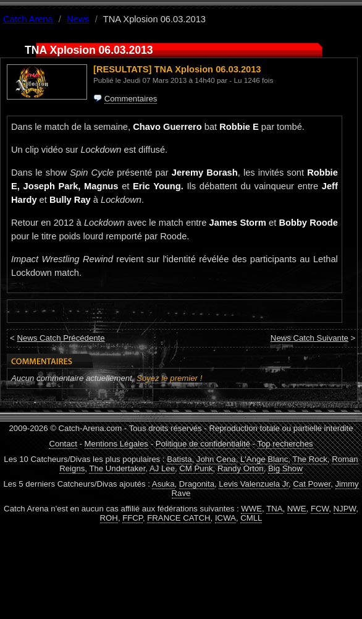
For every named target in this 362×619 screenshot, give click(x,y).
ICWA (225, 518)
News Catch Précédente (60, 338)
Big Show (285, 468)
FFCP (132, 518)
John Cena (216, 459)
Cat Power (311, 484)
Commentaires (131, 98)
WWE (251, 508)
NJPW (345, 508)
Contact (63, 443)
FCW (320, 508)
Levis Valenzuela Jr (253, 484)
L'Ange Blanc (264, 459)
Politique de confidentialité (203, 443)
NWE (296, 508)
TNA (274, 508)
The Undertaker (117, 468)
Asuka (163, 484)
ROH (109, 518)
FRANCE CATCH (178, 518)
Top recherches (285, 443)
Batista (179, 459)
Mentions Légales (116, 443)
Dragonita (196, 484)
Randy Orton (240, 468)
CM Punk (196, 468)
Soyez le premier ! (169, 378)
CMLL (251, 518)
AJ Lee (162, 468)
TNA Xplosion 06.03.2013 (207, 69)
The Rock (309, 459)
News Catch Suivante (309, 338)
